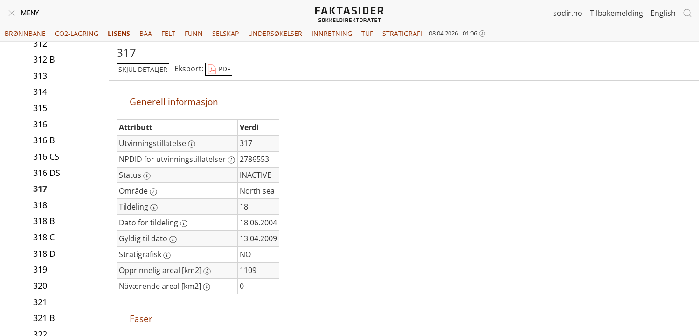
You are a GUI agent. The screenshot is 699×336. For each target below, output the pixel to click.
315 (40, 107)
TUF (367, 33)
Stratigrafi (402, 33)
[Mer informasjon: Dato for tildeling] (183, 223)
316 (40, 124)
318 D (44, 253)
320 (40, 285)
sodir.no (567, 13)
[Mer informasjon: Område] (153, 192)
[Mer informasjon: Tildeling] (154, 207)
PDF (218, 69)
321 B (44, 317)
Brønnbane (25, 33)
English (663, 13)
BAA (145, 33)
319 (40, 269)
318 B (44, 220)
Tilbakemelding (616, 13)
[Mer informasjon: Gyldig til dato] (173, 239)
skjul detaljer (142, 69)
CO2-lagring (76, 33)
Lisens (119, 33)
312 (40, 43)
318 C (44, 237)
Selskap (225, 33)
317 (40, 188)
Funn (194, 33)
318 (40, 204)
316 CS (46, 156)
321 (40, 302)
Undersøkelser (275, 33)
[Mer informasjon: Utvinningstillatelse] (191, 144)
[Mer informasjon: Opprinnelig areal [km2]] (207, 271)
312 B (44, 59)
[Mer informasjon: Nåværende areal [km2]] (206, 287)
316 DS (46, 172)
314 (40, 91)
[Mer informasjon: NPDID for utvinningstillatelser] (231, 160)
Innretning (331, 33)
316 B (44, 140)
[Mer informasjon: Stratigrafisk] (167, 255)
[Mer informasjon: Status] (147, 176)
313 (40, 75)
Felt (168, 33)
